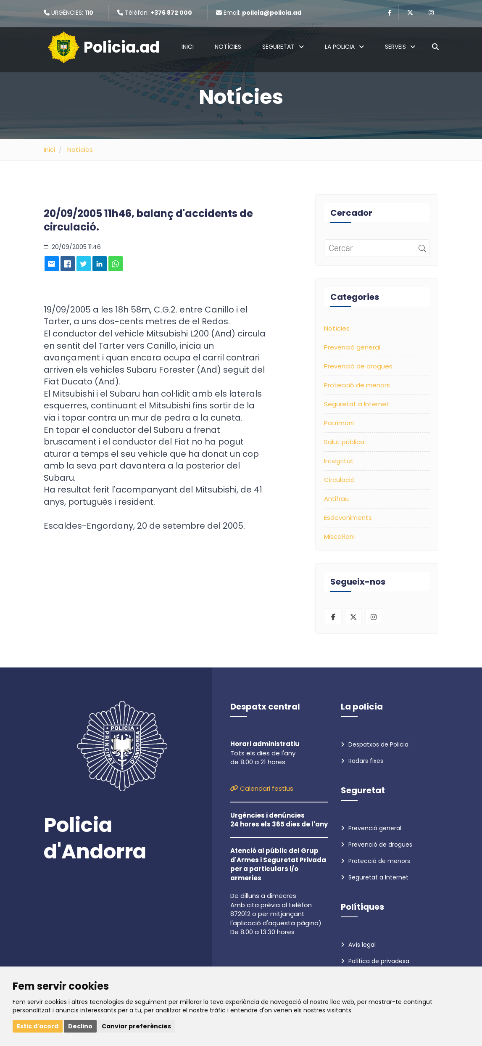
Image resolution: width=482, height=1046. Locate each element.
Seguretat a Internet (356, 404)
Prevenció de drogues (358, 366)
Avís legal (358, 944)
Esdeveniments (348, 517)
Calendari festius (261, 788)
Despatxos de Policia (374, 744)
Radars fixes (362, 761)
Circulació (339, 479)
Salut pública (344, 441)
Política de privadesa (375, 961)
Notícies (228, 46)
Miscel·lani (339, 536)
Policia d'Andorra (95, 838)
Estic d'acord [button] (37, 1026)
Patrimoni (339, 422)
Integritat (339, 460)
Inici (188, 46)
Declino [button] (80, 1026)
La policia (344, 46)
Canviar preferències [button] (136, 1026)
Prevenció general (352, 347)
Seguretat (283, 46)
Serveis (400, 46)
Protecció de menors (357, 385)
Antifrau (336, 498)
